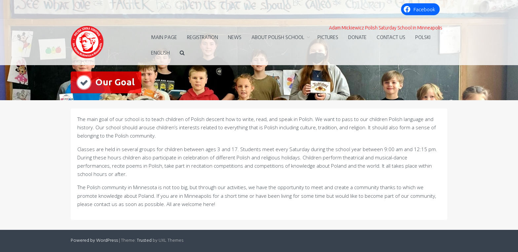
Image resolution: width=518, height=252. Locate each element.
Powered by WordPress (94, 240)
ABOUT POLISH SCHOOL (277, 37)
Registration (202, 37)
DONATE (357, 37)
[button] (182, 53)
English (160, 53)
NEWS (234, 37)
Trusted (144, 240)
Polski (422, 37)
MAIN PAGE (164, 37)
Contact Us (391, 37)
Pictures (327, 37)
